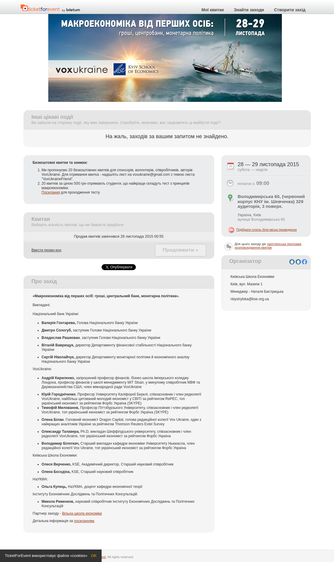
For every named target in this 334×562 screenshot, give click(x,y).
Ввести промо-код (46, 250)
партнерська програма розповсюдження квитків (268, 245)
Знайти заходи (249, 10)
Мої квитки (212, 10)
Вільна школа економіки (82, 513)
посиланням (84, 521)
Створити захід (290, 10)
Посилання (51, 192)
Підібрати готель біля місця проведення (266, 229)
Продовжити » (180, 250)
